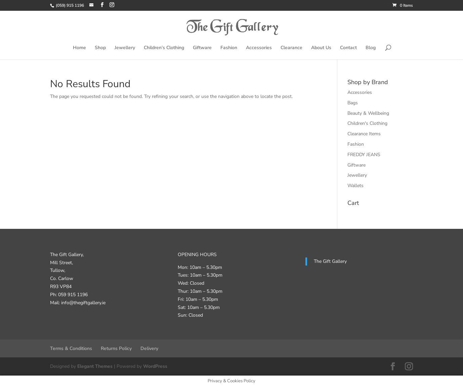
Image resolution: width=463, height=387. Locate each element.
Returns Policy (116, 348)
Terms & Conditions (71, 348)
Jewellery (125, 48)
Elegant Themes (95, 366)
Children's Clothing (367, 123)
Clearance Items (364, 134)
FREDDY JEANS (363, 154)
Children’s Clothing (164, 48)
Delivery (149, 348)
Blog (371, 48)
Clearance (291, 48)
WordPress (155, 366)
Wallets (355, 185)
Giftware (202, 48)
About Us (321, 48)
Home (79, 48)
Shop (100, 48)
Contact (348, 48)
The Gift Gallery (330, 261)
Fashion (228, 48)
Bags (352, 103)
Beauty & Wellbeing (368, 113)
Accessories (259, 48)
